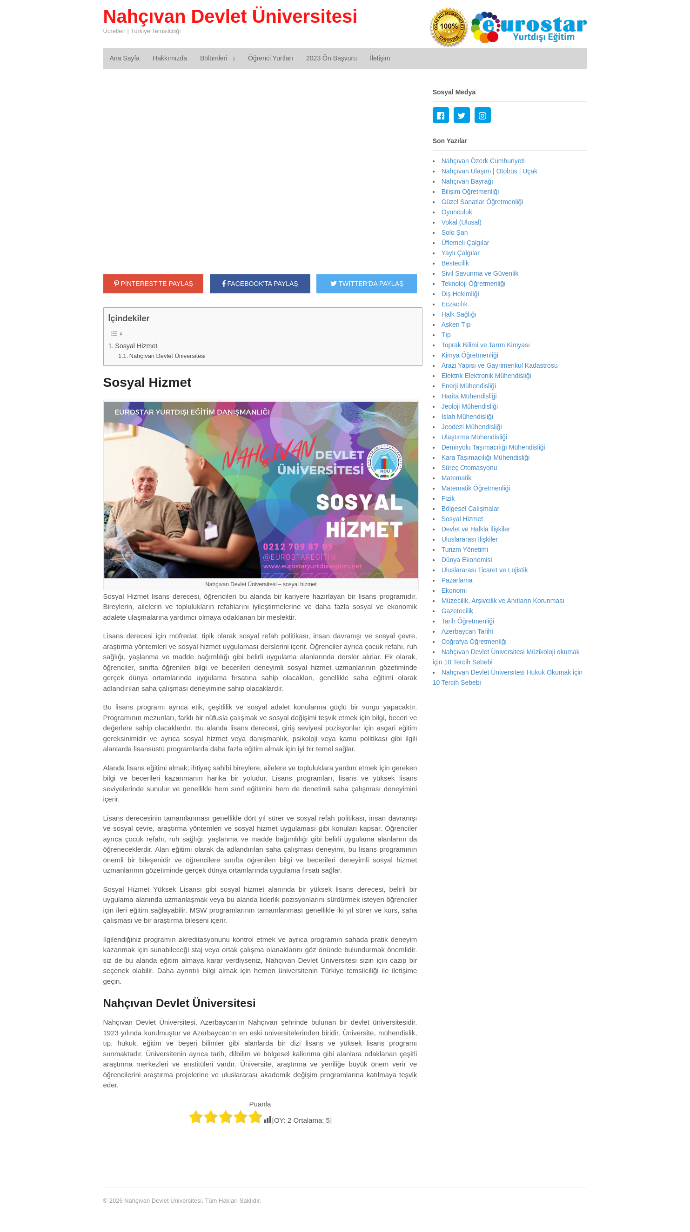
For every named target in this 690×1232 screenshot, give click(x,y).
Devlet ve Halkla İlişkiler (476, 529)
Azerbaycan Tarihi (467, 631)
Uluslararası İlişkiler (470, 539)
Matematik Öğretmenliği (476, 488)
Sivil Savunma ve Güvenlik (480, 273)
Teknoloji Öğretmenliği (474, 283)
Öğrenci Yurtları (270, 58)
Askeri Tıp (456, 324)
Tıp (446, 334)
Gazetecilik (457, 611)
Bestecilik (455, 263)
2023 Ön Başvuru (331, 58)
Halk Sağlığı (459, 314)
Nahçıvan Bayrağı (467, 181)
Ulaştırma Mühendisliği (475, 437)
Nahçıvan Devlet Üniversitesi (230, 16)
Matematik (457, 478)
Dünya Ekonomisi (467, 559)
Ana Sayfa (125, 58)
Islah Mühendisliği (467, 416)
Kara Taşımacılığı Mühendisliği (486, 457)
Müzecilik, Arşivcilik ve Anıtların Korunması (503, 600)
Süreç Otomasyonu (469, 467)
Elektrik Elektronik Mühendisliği (486, 375)
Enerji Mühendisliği (469, 386)
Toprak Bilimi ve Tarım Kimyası (486, 345)
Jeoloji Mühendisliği (470, 406)
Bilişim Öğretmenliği (470, 191)
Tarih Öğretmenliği (468, 621)
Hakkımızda (170, 58)
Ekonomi (454, 590)
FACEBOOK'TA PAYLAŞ (260, 283)
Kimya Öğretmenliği (470, 355)
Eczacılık (455, 304)
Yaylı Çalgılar (461, 253)
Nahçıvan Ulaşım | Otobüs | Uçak (489, 171)
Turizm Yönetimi (465, 549)
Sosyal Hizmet (136, 346)
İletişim (380, 58)
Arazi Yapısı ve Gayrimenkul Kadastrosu (500, 365)
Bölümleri (213, 58)
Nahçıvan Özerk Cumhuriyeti (483, 161)
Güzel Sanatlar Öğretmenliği (482, 201)
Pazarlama (457, 580)
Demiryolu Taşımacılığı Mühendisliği (493, 447)
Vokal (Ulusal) (462, 222)
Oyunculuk (457, 212)
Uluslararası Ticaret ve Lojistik (485, 570)
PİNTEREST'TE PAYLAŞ (153, 283)
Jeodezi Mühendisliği (472, 427)
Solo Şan (455, 232)
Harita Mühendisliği (469, 396)
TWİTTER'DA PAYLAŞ (366, 283)
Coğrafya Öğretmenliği (474, 641)
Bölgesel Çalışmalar (471, 508)
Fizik (448, 498)
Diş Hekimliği (460, 294)
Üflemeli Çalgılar (465, 242)
